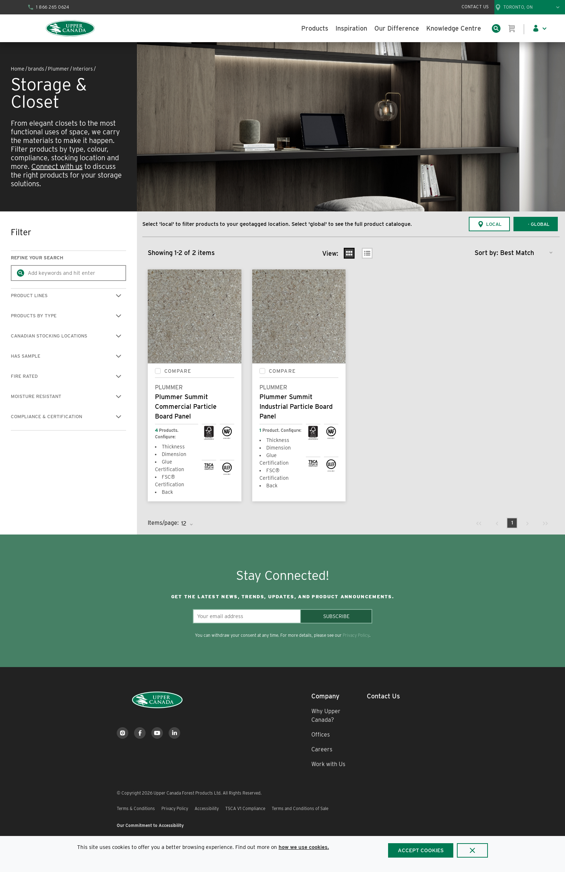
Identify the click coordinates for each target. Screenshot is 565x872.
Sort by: (486, 252)
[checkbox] (158, 371)
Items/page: (163, 522)
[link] (479, 523)
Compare (177, 371)
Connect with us (57, 166)
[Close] (472, 850)
